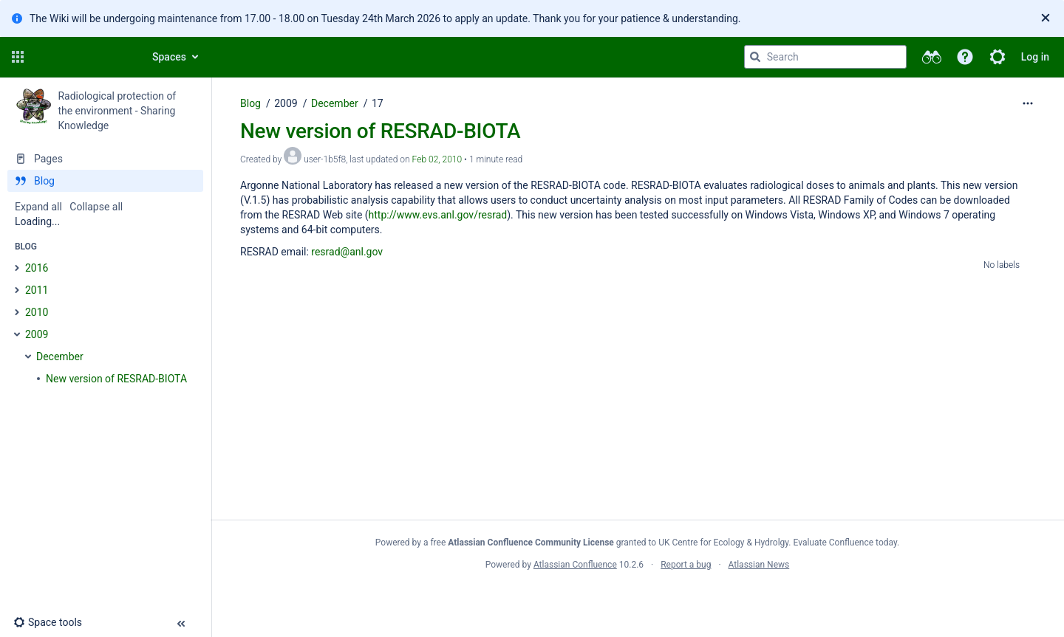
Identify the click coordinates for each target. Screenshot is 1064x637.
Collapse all (96, 207)
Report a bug (686, 564)
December (334, 103)
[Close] (1045, 18)
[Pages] (105, 159)
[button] (17, 57)
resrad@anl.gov (347, 252)
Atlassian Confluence (575, 564)
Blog (250, 103)
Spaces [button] (169, 57)
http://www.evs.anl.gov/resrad (438, 215)
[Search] (755, 57)
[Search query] (825, 57)
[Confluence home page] (82, 57)
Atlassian (637, 597)
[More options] (1028, 103)
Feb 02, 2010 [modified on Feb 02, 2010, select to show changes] (437, 159)
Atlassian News (759, 564)
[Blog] (105, 181)
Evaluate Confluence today (845, 542)
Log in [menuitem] (1035, 57)
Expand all (38, 207)
